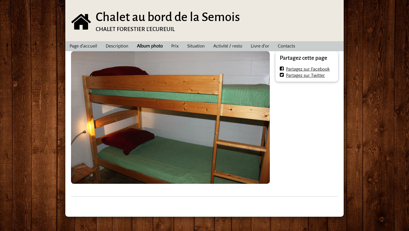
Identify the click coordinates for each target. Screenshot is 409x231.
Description (117, 46)
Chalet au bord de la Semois (168, 17)
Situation (196, 46)
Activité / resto (227, 46)
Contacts (286, 46)
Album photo (150, 46)
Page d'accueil (83, 46)
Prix (175, 46)
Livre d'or (260, 46)
